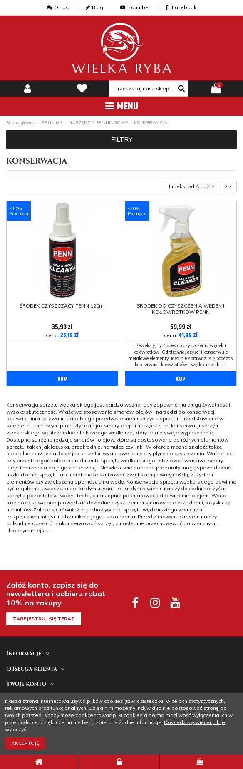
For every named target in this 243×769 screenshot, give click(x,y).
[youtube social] (174, 602)
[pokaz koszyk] (215, 89)
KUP (62, 379)
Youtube (134, 7)
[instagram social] (155, 602)
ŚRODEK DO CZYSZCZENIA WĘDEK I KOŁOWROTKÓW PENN (180, 309)
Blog (94, 7)
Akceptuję (25, 743)
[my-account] (27, 89)
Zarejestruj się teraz (43, 618)
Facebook (181, 7)
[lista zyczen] (82, 89)
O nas (58, 7)
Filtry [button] (121, 139)
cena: (62, 335)
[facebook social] (135, 602)
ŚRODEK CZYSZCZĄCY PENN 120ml (62, 306)
